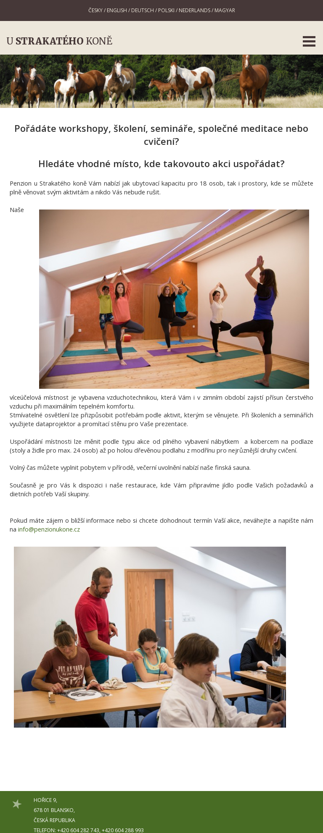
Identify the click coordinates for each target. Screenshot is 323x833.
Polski (166, 10)
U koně (59, 41)
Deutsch (142, 10)
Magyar (224, 10)
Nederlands (194, 10)
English (117, 10)
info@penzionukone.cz (49, 529)
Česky (95, 10)
